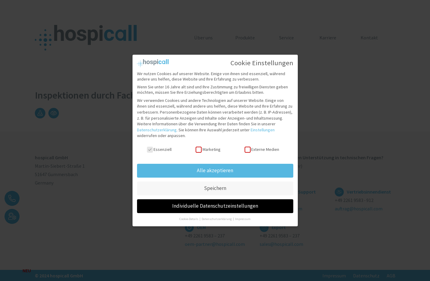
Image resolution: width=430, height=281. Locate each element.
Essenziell (159, 146)
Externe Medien (262, 146)
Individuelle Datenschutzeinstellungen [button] (215, 202)
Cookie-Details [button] (189, 215)
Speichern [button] (215, 184)
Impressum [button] (243, 215)
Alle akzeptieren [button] (215, 166)
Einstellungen (263, 126)
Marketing (208, 146)
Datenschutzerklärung (157, 126)
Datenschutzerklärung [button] (217, 215)
